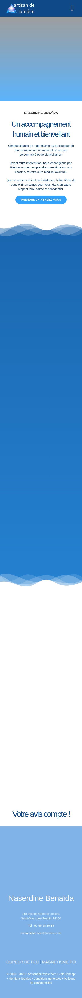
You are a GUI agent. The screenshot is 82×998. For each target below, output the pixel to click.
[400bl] (41, 857)
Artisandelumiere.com (42, 974)
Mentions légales (20, 978)
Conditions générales (47, 978)
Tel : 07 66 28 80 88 (41, 925)
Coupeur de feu (30, 962)
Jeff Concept (67, 974)
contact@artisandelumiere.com (41, 933)
